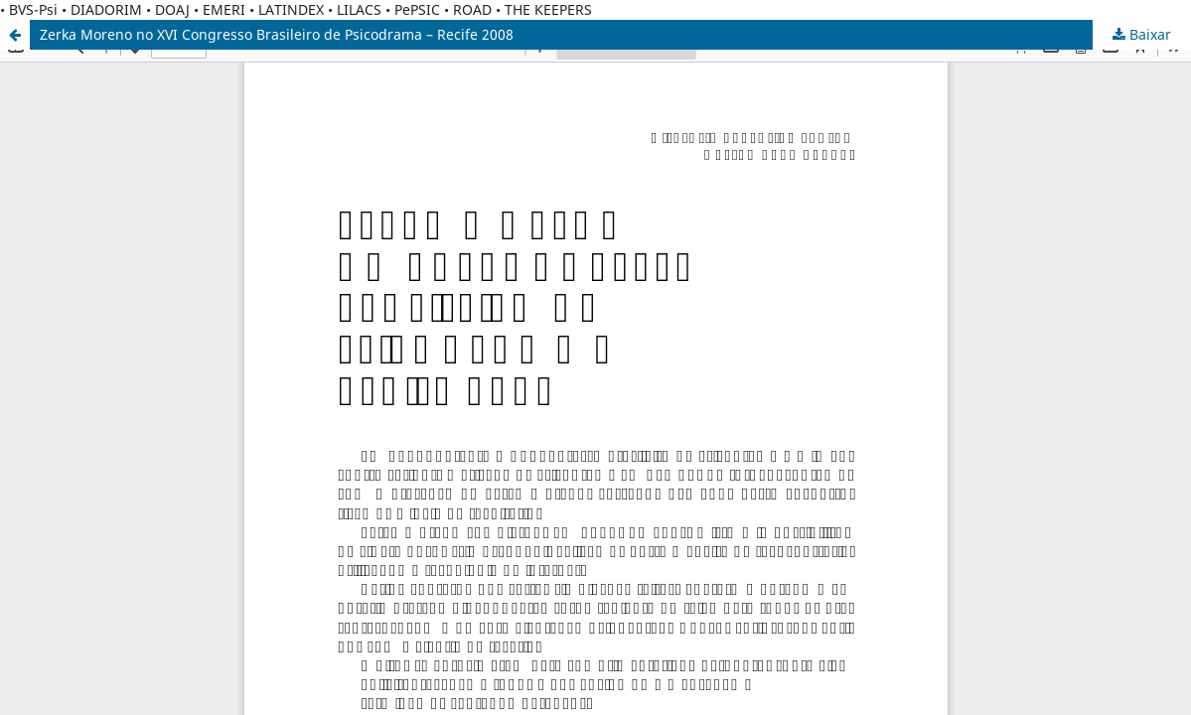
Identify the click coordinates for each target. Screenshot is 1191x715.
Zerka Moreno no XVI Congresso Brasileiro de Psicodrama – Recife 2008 (277, 34)
